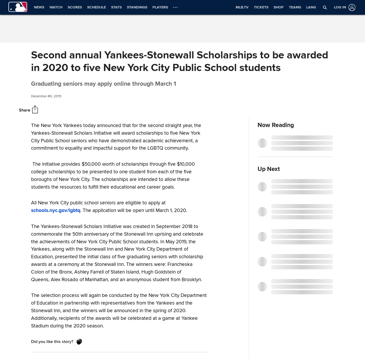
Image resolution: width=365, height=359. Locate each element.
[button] (325, 7)
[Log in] (344, 7)
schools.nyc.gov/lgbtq (55, 210)
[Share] (35, 109)
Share (24, 110)
